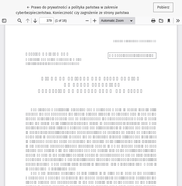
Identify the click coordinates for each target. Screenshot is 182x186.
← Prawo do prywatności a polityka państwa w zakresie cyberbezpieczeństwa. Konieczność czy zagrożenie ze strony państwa (72, 9)
